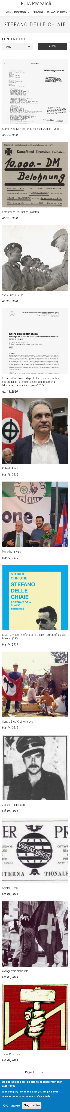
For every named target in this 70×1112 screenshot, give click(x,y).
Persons (38, 11)
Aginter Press (10, 888)
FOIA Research (36, 3)
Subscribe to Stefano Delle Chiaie (3, 1080)
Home (7, 11)
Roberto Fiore (10, 468)
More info (43, 1098)
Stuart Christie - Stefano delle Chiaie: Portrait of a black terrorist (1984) (34, 636)
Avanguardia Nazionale (15, 971)
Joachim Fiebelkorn (13, 804)
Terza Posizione (11, 1054)
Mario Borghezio (11, 551)
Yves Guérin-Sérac (12, 295)
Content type (14, 39)
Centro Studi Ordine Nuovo (17, 721)
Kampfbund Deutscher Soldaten (20, 212)
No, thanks (32, 1107)
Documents (21, 11)
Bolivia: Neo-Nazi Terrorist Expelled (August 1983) (30, 128)
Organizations (57, 11)
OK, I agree (11, 1107)
